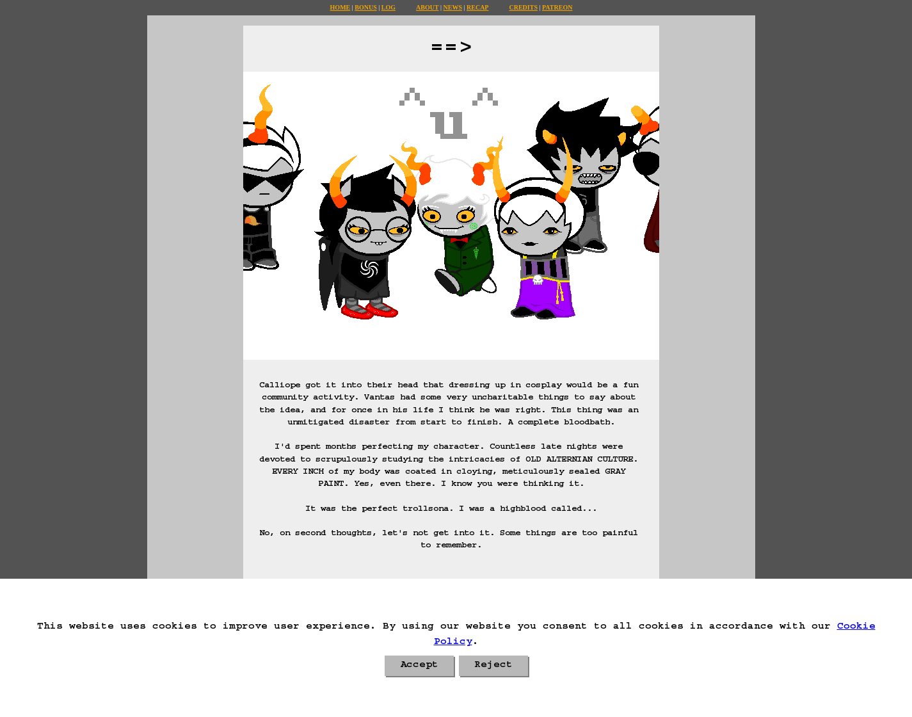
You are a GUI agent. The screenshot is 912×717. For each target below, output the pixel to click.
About (427, 7)
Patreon (557, 7)
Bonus (365, 7)
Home (340, 7)
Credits (523, 7)
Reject (493, 666)
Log (388, 7)
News (453, 7)
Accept (419, 666)
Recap (477, 7)
